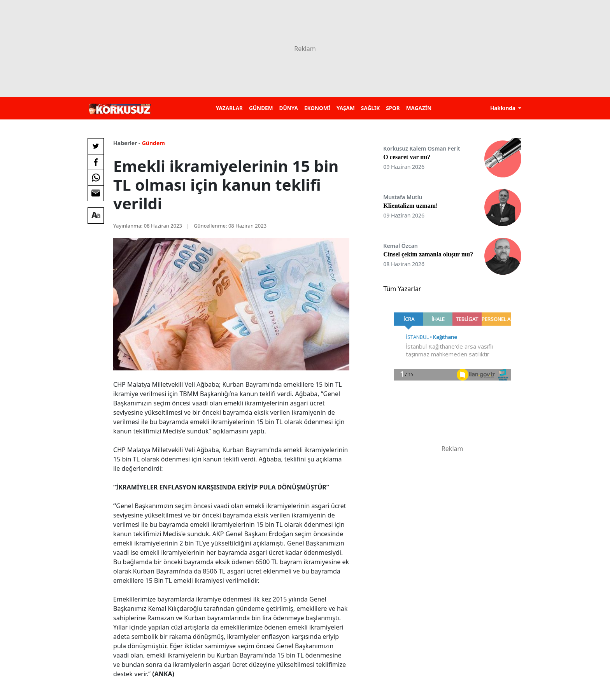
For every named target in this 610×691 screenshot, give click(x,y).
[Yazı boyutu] (95, 215)
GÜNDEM (261, 108)
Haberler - (126, 143)
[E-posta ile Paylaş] (95, 193)
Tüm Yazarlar (402, 288)
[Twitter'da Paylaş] (95, 146)
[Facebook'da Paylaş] (95, 162)
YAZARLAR (229, 108)
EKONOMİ (317, 108)
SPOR (393, 108)
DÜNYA (288, 108)
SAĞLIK (370, 108)
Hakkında (503, 108)
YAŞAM (346, 108)
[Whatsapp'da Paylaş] (95, 177)
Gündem (153, 143)
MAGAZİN (418, 108)
